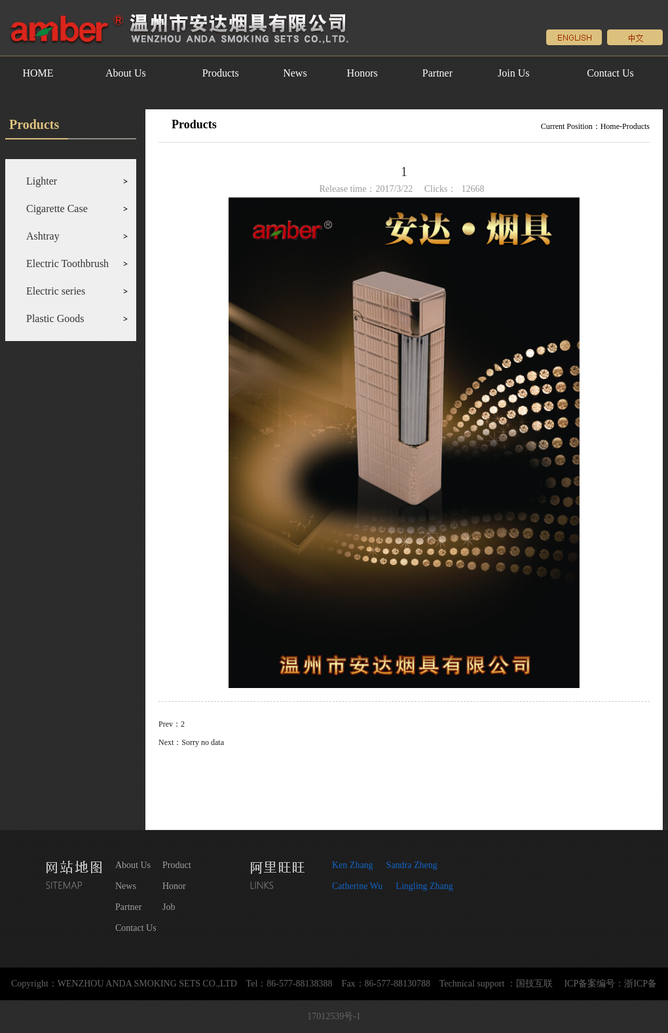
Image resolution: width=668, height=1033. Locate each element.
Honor (174, 886)
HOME (37, 73)
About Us (125, 73)
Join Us (513, 73)
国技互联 (534, 983)
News (294, 73)
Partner (437, 73)
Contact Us (610, 73)
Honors (362, 73)
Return (404, 784)
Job (168, 907)
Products (220, 73)
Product (176, 865)
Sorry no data (202, 742)
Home (610, 126)
